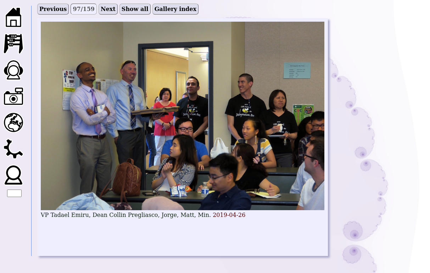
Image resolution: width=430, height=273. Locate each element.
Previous (53, 9)
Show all (135, 9)
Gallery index (175, 9)
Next (108, 9)
